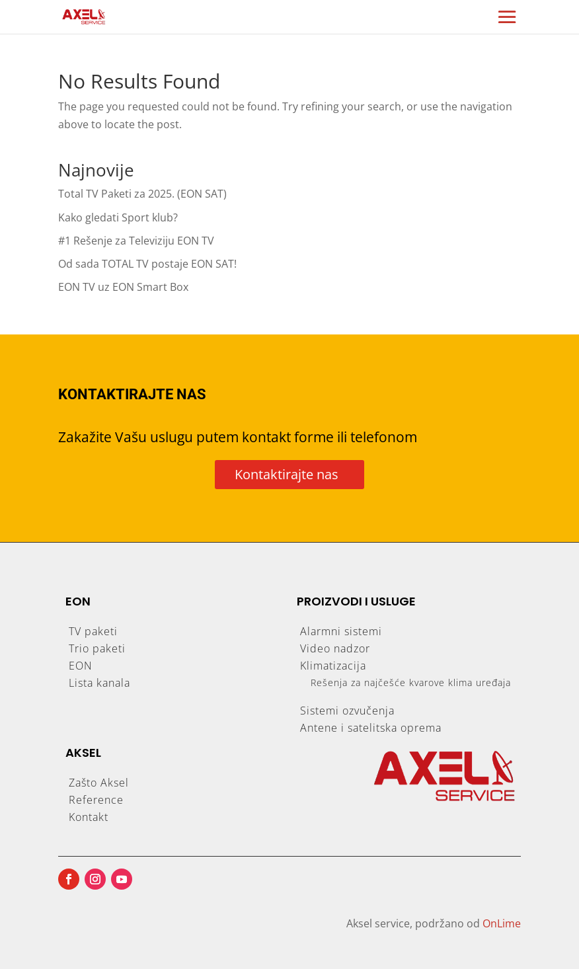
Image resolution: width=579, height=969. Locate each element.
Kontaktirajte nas (286, 474)
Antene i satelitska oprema (371, 727)
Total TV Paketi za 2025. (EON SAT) (142, 193)
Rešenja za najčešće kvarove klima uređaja (411, 682)
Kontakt (88, 817)
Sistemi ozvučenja (347, 710)
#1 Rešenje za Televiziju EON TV (136, 240)
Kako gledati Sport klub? (118, 217)
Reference (96, 800)
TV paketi (93, 631)
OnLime (501, 923)
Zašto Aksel (99, 782)
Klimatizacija (333, 665)
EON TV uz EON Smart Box (123, 287)
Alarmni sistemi (341, 631)
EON (81, 665)
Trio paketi (97, 648)
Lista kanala (99, 683)
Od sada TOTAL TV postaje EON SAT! (147, 263)
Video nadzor (335, 648)
